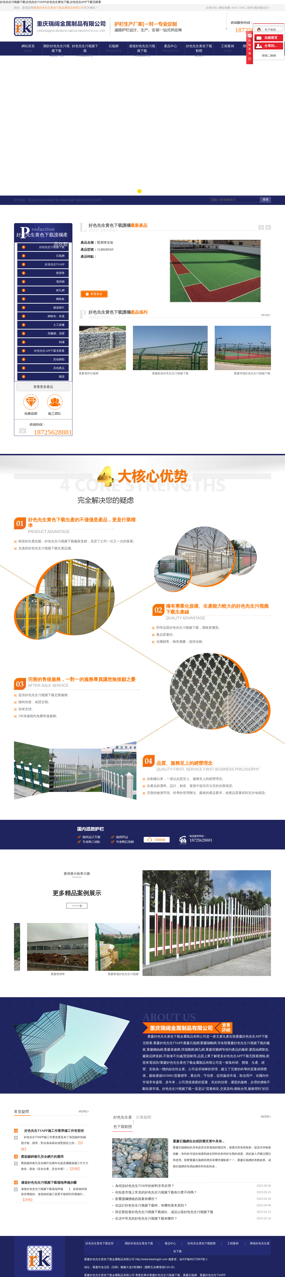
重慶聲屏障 (59, 974)
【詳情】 (74, 1170)
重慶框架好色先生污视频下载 (171, 373)
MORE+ (266, 315)
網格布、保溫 (56, 316)
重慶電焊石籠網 (90, 373)
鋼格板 (60, 299)
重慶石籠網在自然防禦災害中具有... (198, 1141)
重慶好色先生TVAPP (88, 200)
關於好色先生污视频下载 (56, 50)
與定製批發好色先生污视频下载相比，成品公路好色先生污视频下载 (164, 1212)
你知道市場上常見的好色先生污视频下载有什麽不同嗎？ (156, 1192)
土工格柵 (58, 324)
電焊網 (60, 281)
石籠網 (113, 48)
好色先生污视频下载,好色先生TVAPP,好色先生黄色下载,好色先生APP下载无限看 (50, 2)
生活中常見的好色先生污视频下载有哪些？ (146, 1218)
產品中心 (170, 48)
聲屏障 (60, 273)
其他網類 (58, 359)
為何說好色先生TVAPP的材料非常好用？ (144, 1186)
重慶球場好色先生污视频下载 (253, 373)
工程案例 (227, 48)
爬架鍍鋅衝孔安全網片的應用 (42, 1157)
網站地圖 (224, 7)
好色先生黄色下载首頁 (100, 1243)
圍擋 (61, 376)
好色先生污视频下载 (85, 50)
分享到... (270, 46)
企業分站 (211, 7)
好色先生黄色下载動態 (199, 50)
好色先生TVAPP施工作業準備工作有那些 (52, 1131)
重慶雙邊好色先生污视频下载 (127, 974)
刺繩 (61, 342)
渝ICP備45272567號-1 (193, 1259)
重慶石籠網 (67, 200)
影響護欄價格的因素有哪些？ (136, 1199)
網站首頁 (28, 48)
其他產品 (58, 368)
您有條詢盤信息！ (259, 7)
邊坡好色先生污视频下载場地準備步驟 (49, 1183)
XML (242, 7)
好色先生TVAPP (54, 264)
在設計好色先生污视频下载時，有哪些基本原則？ (151, 1205)
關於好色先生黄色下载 (139, 1243)
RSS (234, 7)
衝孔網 (60, 290)
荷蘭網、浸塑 (56, 333)
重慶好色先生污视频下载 (43, 200)
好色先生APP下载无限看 (49, 350)
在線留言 (271, 37)
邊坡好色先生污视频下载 (142, 50)
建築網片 (58, 307)
